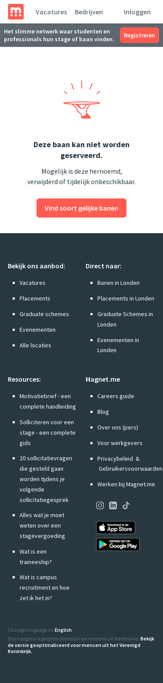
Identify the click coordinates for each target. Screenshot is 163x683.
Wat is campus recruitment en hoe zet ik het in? (45, 587)
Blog (103, 412)
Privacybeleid (115, 458)
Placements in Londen (125, 298)
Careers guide (115, 396)
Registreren (139, 35)
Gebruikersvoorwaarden (131, 468)
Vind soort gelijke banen (81, 208)
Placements (35, 298)
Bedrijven (89, 11)
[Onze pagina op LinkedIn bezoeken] (113, 507)
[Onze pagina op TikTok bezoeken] (126, 507)
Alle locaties (35, 345)
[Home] (16, 11)
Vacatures (51, 11)
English (63, 630)
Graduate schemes (44, 314)
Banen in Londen (118, 283)
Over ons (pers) (117, 427)
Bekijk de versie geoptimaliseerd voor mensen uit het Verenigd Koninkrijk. (81, 644)
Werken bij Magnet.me (126, 484)
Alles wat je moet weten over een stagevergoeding (42, 525)
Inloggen (137, 11)
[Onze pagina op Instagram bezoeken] (100, 507)
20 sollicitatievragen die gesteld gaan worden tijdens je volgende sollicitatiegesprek (46, 478)
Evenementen (38, 329)
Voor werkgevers (120, 443)
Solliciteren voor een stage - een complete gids (48, 432)
